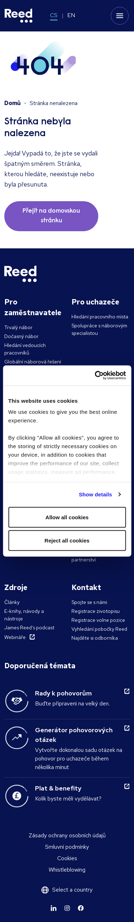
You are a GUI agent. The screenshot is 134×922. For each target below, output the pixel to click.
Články (12, 602)
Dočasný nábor (21, 336)
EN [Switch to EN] (71, 15)
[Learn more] (53, 908)
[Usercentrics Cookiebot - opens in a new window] (95, 375)
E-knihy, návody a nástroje (24, 615)
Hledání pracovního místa (99, 316)
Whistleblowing (67, 869)
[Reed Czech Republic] (18, 16)
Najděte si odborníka (94, 638)
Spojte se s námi (89, 602)
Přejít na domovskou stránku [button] (51, 216)
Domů (12, 103)
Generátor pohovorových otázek (74, 735)
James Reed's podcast (29, 627)
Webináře (15, 637)
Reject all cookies (67, 540)
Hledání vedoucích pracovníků (25, 349)
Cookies (67, 858)
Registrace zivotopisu (95, 611)
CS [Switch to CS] (54, 15)
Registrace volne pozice (98, 620)
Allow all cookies (67, 517)
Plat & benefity (58, 788)
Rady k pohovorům (63, 693)
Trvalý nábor (18, 327)
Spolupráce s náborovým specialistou (99, 329)
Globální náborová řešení (32, 361)
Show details (95, 494)
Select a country (72, 889)
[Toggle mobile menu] (120, 16)
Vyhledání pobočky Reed (99, 629)
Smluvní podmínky (67, 847)
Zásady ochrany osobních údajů (67, 835)
